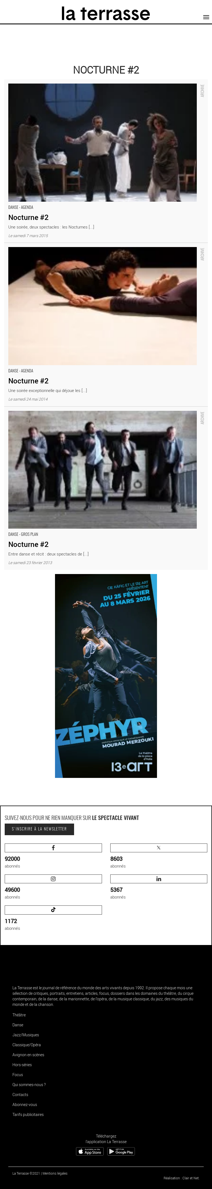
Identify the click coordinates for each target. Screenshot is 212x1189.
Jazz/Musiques (25, 1034)
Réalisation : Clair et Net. (182, 1178)
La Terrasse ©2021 (26, 1173)
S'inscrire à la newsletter (39, 829)
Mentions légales (55, 1173)
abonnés (53, 856)
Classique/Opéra (26, 1044)
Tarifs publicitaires (28, 1114)
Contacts (20, 1094)
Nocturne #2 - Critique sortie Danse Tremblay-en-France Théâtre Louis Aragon (74, 82)
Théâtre (19, 1014)
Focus (17, 1074)
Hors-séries (22, 1064)
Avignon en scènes (28, 1054)
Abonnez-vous (24, 1104)
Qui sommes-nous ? (29, 1084)
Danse (17, 1024)
